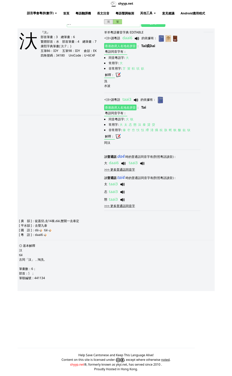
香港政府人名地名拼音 (120, 46)
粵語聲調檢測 (125, 13)
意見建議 (168, 13)
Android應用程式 (193, 13)
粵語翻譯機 (83, 13)
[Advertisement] (55, 86)
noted (165, 360)
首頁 (66, 13)
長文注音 (103, 13)
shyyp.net (77, 364)
